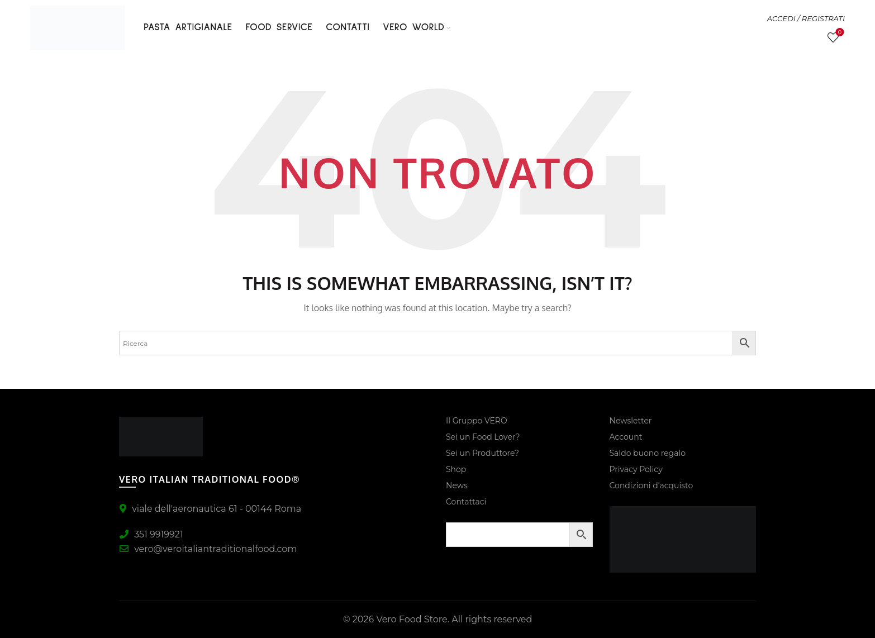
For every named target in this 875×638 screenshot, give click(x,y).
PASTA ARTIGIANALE (188, 27)
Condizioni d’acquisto (651, 485)
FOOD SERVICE (279, 27)
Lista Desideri (838, 32)
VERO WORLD (413, 27)
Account (626, 437)
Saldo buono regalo (648, 453)
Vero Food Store (411, 619)
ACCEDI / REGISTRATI (806, 18)
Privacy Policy (636, 469)
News (457, 485)
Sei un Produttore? (482, 453)
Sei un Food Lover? (483, 437)
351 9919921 (151, 534)
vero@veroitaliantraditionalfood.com (208, 549)
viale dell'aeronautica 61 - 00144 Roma (210, 508)
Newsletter (631, 421)
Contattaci (466, 502)
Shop (456, 469)
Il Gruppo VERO (476, 421)
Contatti (347, 27)
